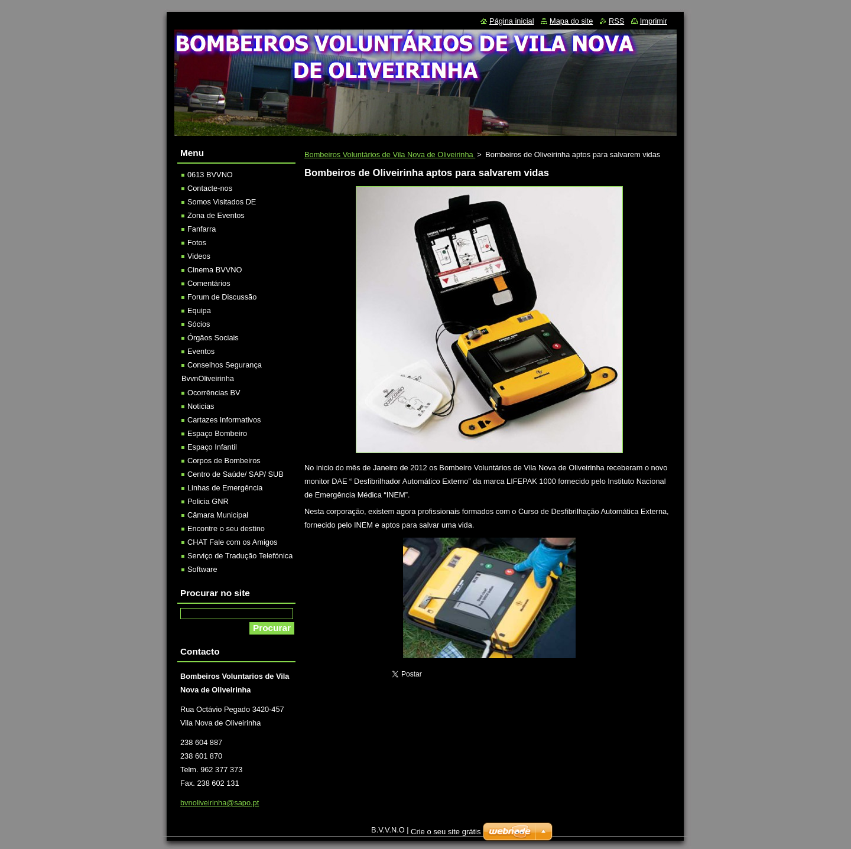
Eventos (201, 351)
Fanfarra (201, 229)
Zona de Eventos (216, 215)
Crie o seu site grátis (446, 831)
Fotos (196, 242)
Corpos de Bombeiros (224, 460)
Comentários (208, 283)
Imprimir (653, 21)
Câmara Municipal (217, 514)
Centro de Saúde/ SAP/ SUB (235, 474)
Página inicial (511, 21)
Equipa (199, 310)
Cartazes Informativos (224, 419)
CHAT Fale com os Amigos (232, 542)
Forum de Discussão (221, 296)
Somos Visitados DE (221, 201)
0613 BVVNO (210, 174)
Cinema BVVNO (214, 269)
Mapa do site (571, 21)
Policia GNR (208, 501)
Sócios (198, 324)
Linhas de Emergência (224, 487)
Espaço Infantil (212, 447)
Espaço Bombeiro (217, 433)
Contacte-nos (209, 188)
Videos (198, 256)
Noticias (201, 406)
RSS (616, 21)
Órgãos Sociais (213, 337)
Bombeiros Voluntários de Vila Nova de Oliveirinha (389, 154)
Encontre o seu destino (226, 528)
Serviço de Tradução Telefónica (240, 555)
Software (202, 569)
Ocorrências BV (214, 392)
